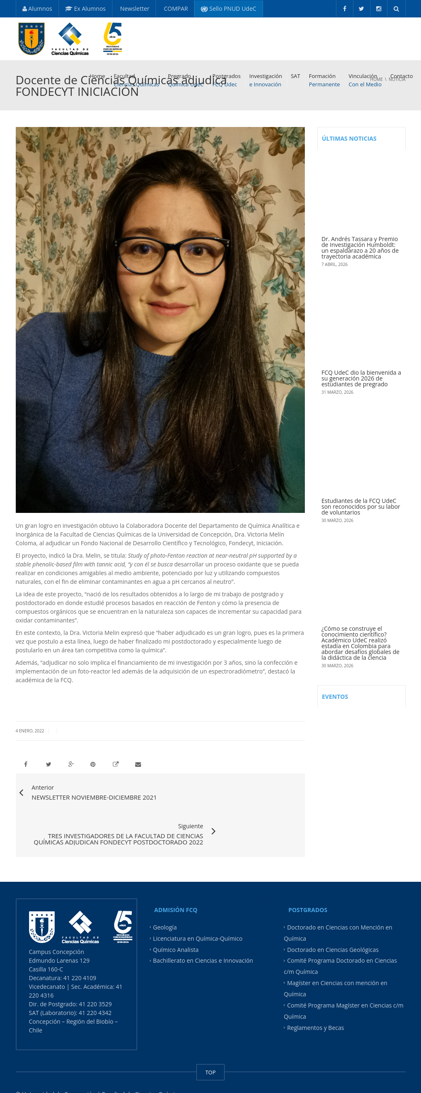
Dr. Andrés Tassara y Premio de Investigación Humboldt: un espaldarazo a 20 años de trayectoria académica (360, 247)
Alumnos (37, 8)
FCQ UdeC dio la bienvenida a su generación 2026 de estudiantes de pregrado (361, 378)
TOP (210, 1047)
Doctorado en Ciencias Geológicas (333, 924)
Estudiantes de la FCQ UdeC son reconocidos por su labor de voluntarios (360, 506)
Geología (165, 902)
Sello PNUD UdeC (228, 8)
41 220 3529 (95, 979)
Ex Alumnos (85, 8)
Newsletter (134, 8)
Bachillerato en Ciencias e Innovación (203, 935)
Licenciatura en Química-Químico (198, 913)
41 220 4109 (80, 952)
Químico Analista (176, 924)
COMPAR (175, 8)
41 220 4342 (95, 987)
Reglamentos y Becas (315, 1002)
